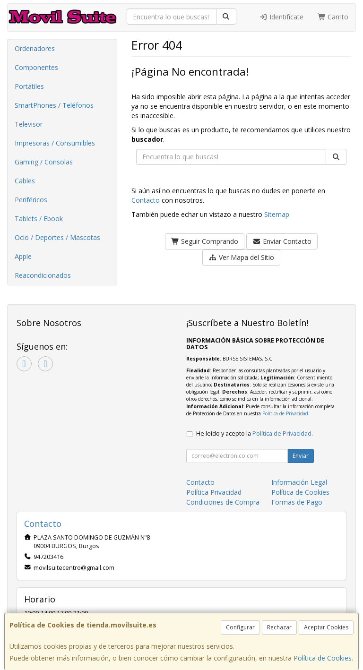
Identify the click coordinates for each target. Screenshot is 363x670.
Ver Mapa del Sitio (241, 257)
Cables (25, 180)
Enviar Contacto (281, 241)
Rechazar (279, 627)
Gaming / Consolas (44, 161)
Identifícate (281, 16)
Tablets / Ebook (39, 218)
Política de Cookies (323, 657)
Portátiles (29, 86)
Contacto (145, 200)
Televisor (29, 124)
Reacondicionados (43, 275)
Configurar (240, 627)
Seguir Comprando (205, 241)
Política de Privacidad (285, 413)
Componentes (36, 67)
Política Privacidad (214, 492)
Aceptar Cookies (326, 627)
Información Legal (299, 482)
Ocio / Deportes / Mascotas (57, 237)
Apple (23, 256)
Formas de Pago (296, 502)
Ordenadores (35, 48)
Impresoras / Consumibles (55, 142)
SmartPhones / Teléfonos (54, 105)
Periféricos (31, 199)
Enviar (301, 456)
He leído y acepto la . (254, 433)
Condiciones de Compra (222, 502)
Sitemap (276, 214)
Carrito (333, 16)
